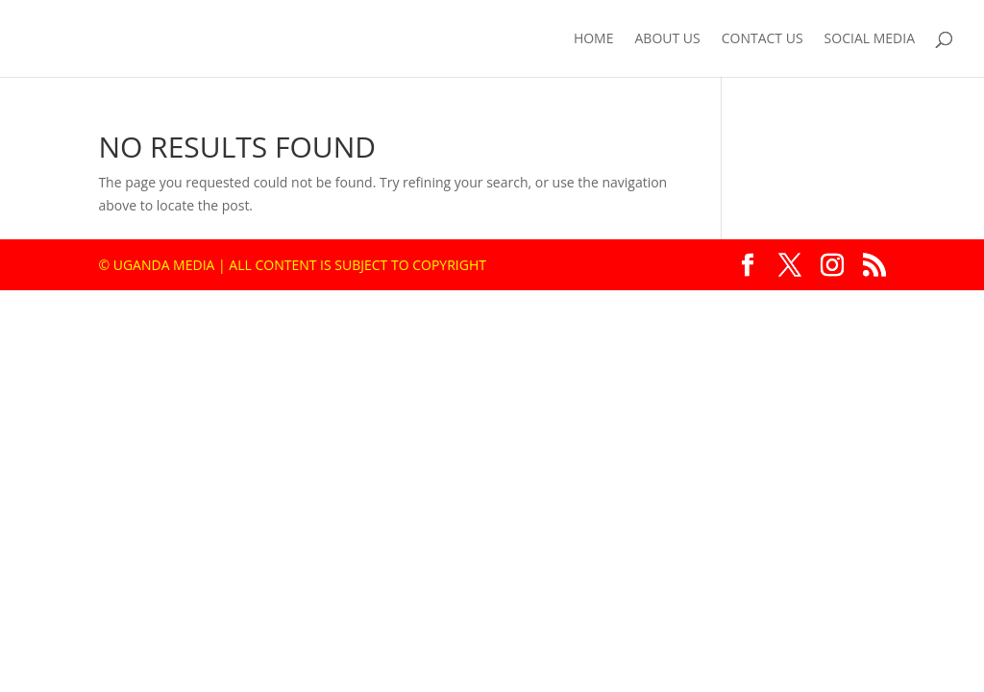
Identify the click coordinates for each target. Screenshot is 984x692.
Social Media (869, 39)
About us (668, 39)
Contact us (762, 39)
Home (594, 39)
